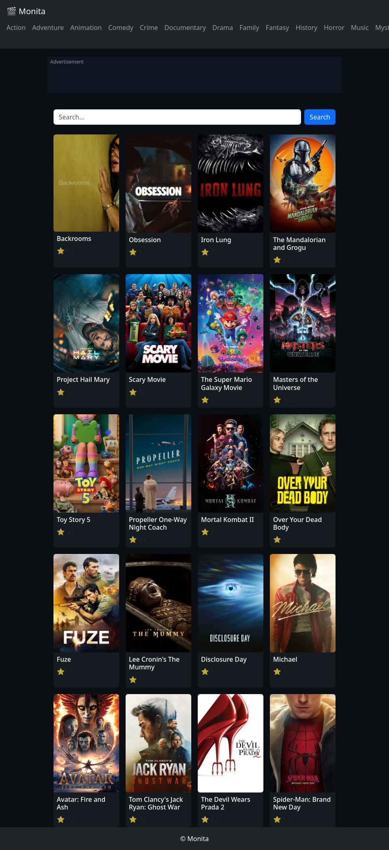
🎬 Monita (25, 11)
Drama (222, 27)
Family (249, 27)
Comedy (120, 27)
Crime (149, 27)
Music (360, 27)
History (306, 27)
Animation (86, 27)
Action (16, 27)
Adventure (48, 27)
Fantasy (277, 27)
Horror (334, 27)
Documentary (185, 27)
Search (320, 117)
